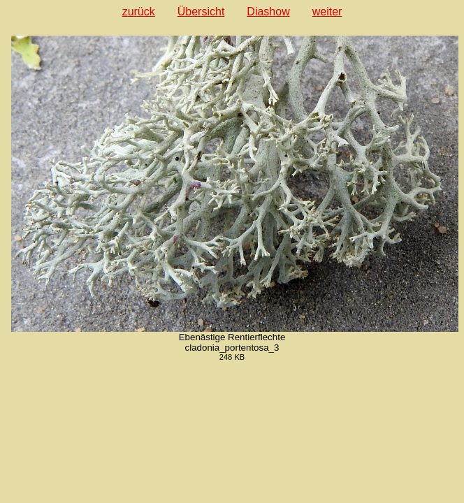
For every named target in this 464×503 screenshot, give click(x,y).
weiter (327, 11)
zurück (138, 11)
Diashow (268, 11)
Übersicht (201, 11)
